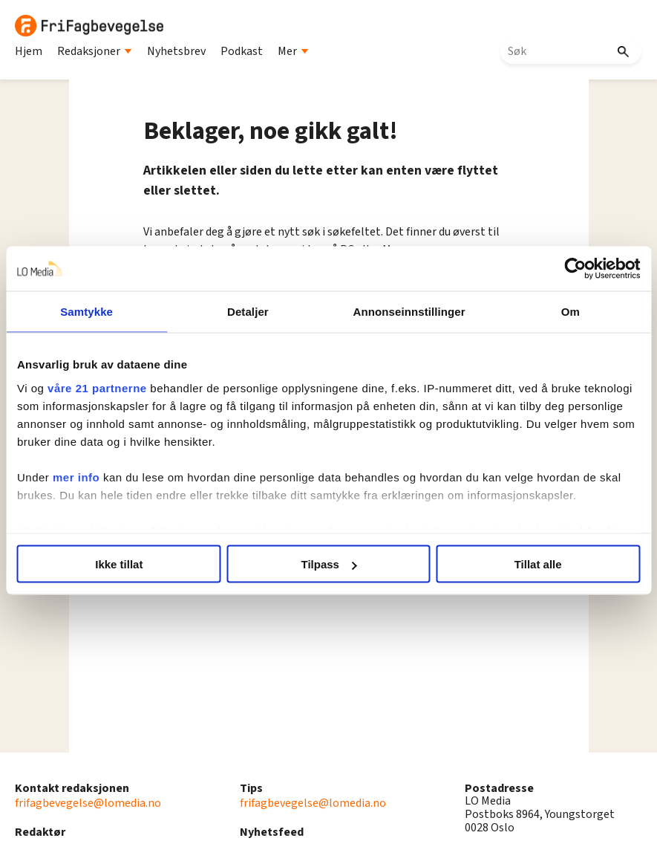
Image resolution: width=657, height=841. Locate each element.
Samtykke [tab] (86, 311)
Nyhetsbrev (176, 51)
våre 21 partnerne (97, 387)
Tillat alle (538, 564)
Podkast (241, 51)
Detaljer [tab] (248, 311)
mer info (76, 476)
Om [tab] (570, 311)
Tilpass (329, 564)
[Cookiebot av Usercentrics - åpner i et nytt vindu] (575, 269)
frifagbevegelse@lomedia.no (88, 803)
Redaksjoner (94, 51)
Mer (293, 51)
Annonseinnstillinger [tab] (409, 311)
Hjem (28, 51)
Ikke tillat (119, 564)
